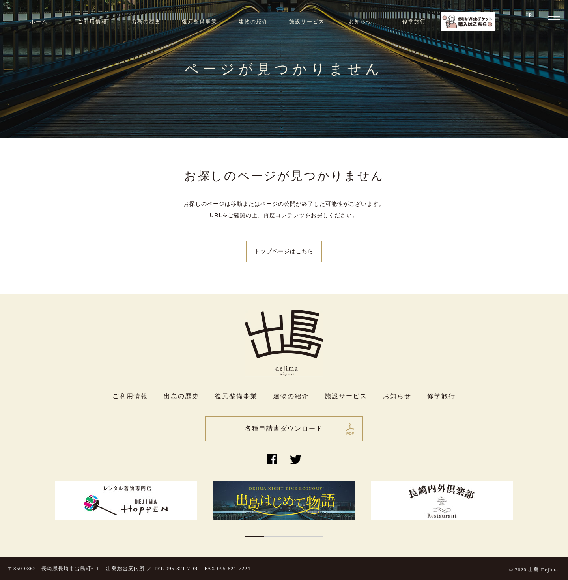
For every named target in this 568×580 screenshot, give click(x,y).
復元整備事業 (199, 21)
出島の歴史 (146, 21)
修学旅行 (414, 21)
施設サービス (307, 21)
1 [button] (254, 536)
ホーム (39, 21)
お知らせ (360, 21)
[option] (126, 500)
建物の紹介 (253, 21)
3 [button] (294, 536)
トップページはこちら (284, 251)
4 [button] (313, 536)
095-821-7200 (182, 568)
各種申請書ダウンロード (284, 428)
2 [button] (274, 536)
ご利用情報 (92, 21)
